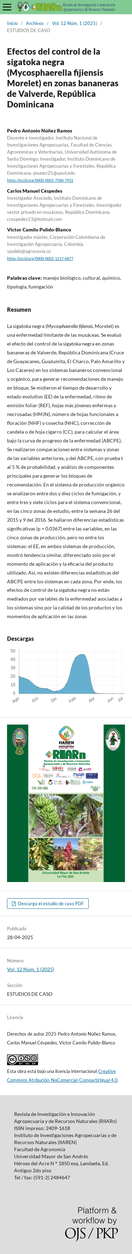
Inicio (12, 23)
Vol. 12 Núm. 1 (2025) (74, 23)
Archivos (35, 23)
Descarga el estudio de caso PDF (50, 903)
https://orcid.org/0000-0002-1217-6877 (40, 258)
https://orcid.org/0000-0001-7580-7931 (40, 180)
